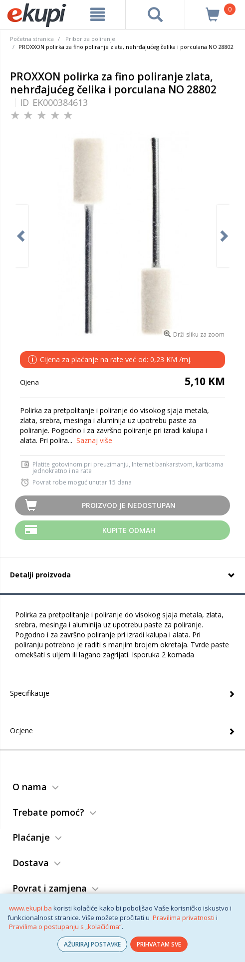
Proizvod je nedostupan (129, 505)
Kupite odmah (128, 530)
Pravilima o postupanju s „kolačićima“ (65, 926)
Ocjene (21, 730)
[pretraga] (155, 14)
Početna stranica (32, 38)
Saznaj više (94, 440)
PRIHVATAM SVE (159, 944)
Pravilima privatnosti (184, 917)
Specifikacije (29, 693)
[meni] (97, 14)
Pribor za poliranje (90, 38)
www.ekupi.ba (30, 908)
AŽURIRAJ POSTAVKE (92, 944)
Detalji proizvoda (40, 574)
